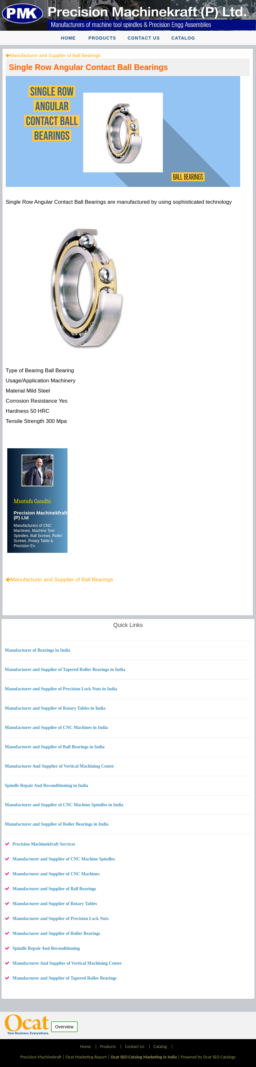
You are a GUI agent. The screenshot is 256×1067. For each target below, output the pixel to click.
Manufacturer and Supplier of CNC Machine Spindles (63, 859)
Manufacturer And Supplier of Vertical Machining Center (67, 963)
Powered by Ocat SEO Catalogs (208, 1057)
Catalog (183, 38)
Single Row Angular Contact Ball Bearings (88, 67)
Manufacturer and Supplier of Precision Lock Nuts (60, 918)
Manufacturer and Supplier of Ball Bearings (55, 55)
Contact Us (144, 38)
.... (37, 546)
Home (68, 38)
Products (102, 38)
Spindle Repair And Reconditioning (46, 948)
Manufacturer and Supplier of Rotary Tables (54, 903)
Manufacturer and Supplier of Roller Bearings (56, 933)
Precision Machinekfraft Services (43, 844)
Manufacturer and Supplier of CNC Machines (55, 874)
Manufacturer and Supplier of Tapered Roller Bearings (64, 978)
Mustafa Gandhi (32, 501)
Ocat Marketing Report (86, 1057)
